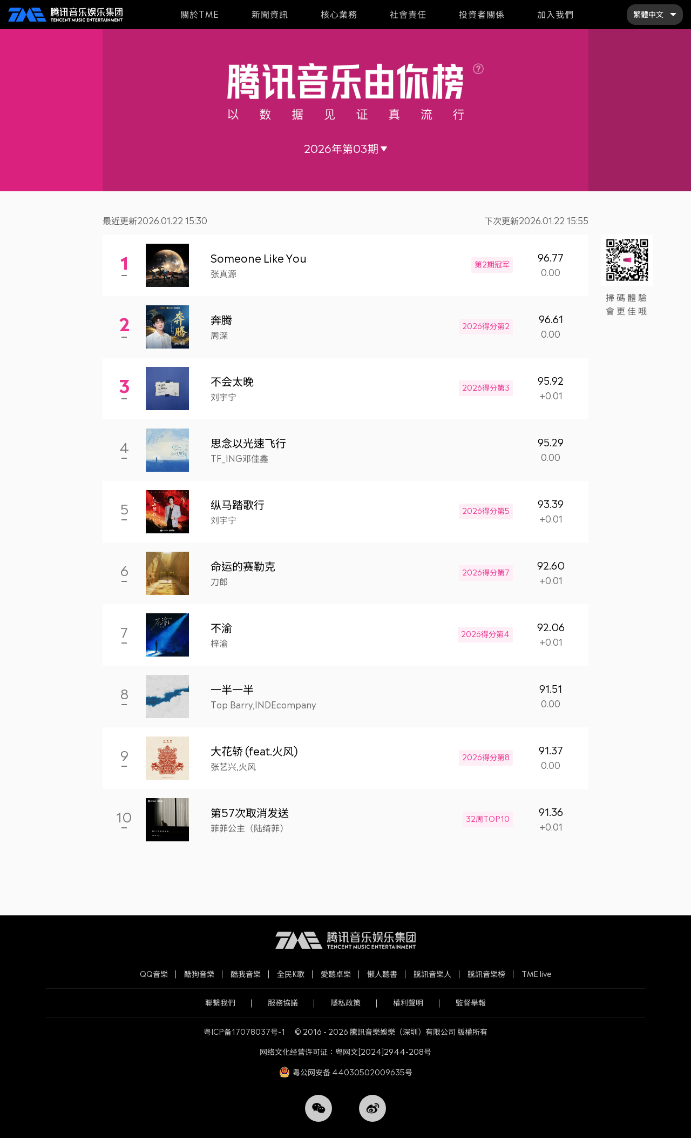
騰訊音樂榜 (486, 974)
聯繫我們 (220, 1002)
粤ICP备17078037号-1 (244, 1031)
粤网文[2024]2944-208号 (383, 1051)
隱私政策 (345, 1002)
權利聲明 (408, 1002)
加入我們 (555, 14)
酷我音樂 (246, 974)
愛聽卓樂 (336, 974)
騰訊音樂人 (432, 974)
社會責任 (408, 14)
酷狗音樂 (199, 974)
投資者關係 (482, 14)
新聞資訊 (270, 14)
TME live (536, 974)
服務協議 (283, 1002)
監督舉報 (471, 1002)
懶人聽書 (382, 974)
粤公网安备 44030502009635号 (352, 1072)
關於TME (199, 14)
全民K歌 (290, 974)
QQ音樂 (154, 974)
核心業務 (339, 14)
